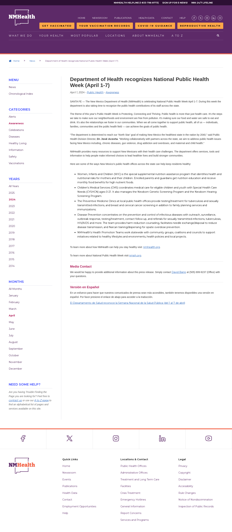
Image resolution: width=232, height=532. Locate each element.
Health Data (146, 17)
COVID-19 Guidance (155, 25)
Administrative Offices (133, 472)
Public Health (95, 92)
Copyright (184, 472)
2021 (11, 219)
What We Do (20, 35)
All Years (14, 186)
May (11, 322)
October (14, 355)
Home (81, 17)
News (32, 60)
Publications (123, 17)
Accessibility (185, 486)
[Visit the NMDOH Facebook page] (194, 18)
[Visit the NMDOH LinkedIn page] (213, 18)
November (15, 362)
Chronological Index (21, 93)
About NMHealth (148, 35)
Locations (115, 35)
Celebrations (16, 130)
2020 (12, 226)
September (16, 348)
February (14, 302)
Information (16, 150)
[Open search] (218, 35)
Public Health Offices (133, 466)
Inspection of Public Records (196, 506)
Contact (167, 17)
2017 (12, 246)
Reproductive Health (200, 25)
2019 (12, 232)
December (15, 368)
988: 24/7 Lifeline (202, 2)
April (12, 315)
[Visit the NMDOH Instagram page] (207, 18)
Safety (13, 156)
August (13, 342)
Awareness (16, 123)
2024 (12, 199)
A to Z (177, 35)
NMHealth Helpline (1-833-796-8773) (136, 2)
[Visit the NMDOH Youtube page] (220, 18)
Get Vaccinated (57, 25)
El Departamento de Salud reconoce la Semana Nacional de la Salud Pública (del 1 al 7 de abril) (127, 302)
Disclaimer (184, 479)
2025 (12, 192)
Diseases (14, 136)
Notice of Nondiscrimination (195, 499)
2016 (11, 252)
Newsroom (99, 17)
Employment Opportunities (79, 506)
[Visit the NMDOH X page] (200, 18)
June (12, 328)
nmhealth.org (151, 247)
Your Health (51, 35)
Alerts (12, 116)
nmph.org (135, 255)
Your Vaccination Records (104, 25)
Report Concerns (130, 513)
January (13, 295)
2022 (12, 212)
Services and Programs (134, 520)
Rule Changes (187, 493)
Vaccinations (16, 163)
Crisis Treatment (130, 493)
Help (183, 17)
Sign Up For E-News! (175, 2)
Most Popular (84, 35)
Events (66, 479)
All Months (15, 288)
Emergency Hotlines (133, 499)
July (11, 335)
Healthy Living (17, 143)
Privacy (182, 466)
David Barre (179, 272)
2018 (12, 239)
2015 (11, 259)
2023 (12, 206)
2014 (12, 266)
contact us (15, 400)
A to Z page (41, 400)
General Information (132, 506)
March (12, 308)
